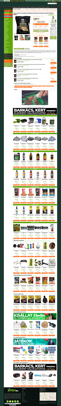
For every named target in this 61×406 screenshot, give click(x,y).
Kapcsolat (43, 7)
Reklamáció (39, 7)
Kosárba (36, 46)
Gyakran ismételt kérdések (24, 401)
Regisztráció (23, 398)
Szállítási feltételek (24, 394)
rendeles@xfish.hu (42, 390)
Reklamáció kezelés (24, 400)
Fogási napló (23, 7)
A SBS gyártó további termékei (18, 294)
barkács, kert (22, 1)
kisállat (12, 1)
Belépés (23, 397)
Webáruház (15, 7)
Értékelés (27, 48)
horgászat (7, 1)
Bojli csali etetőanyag (38, 16)
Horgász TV (28, 7)
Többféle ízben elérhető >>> (40, 32)
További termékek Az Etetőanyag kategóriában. (23, 275)
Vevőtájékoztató (33, 7)
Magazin (19, 7)
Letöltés (47, 7)
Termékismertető (19, 48)
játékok (16, 1)
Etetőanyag (42, 16)
